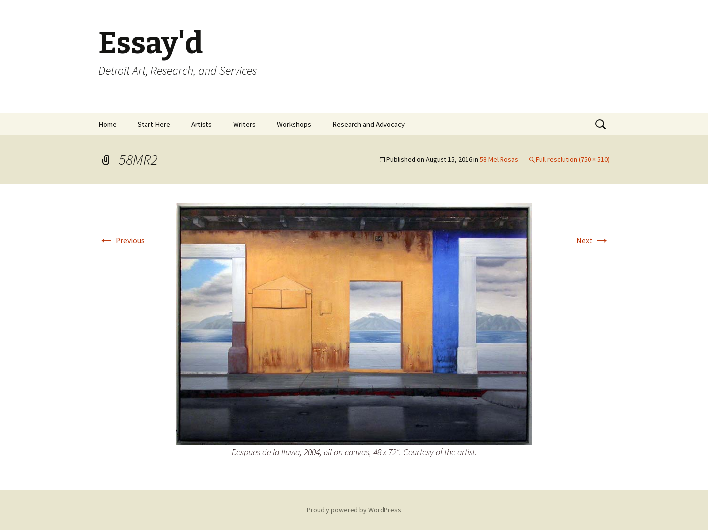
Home (107, 124)
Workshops (294, 124)
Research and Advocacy (368, 124)
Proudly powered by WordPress (354, 509)
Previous (121, 240)
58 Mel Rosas (499, 159)
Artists (201, 124)
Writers (244, 124)
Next (593, 240)
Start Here (154, 124)
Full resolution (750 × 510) (573, 159)
